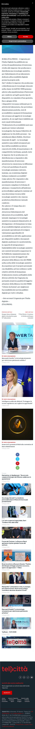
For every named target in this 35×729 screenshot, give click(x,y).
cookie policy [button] (5, 17)
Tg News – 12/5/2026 (9, 632)
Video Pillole (5, 629)
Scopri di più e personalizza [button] (17, 41)
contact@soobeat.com (17, 713)
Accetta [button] (25, 36)
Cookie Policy (28, 724)
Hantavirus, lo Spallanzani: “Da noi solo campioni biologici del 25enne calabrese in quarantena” (16, 477)
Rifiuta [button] (9, 36)
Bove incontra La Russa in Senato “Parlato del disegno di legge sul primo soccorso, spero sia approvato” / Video (16, 565)
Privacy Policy (19, 724)
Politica (4, 562)
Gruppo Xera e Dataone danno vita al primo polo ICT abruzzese (9, 316)
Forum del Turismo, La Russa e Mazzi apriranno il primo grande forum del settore (14, 543)
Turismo (4, 539)
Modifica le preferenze (8, 726)
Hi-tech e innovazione (7, 607)
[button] (32, 2)
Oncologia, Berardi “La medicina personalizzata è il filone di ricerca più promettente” (15, 499)
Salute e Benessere (6, 495)
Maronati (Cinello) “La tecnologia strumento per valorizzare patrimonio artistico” (15, 611)
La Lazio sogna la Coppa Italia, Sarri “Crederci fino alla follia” (14, 521)
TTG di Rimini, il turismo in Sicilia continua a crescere (25, 316)
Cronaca (4, 473)
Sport (3, 518)
